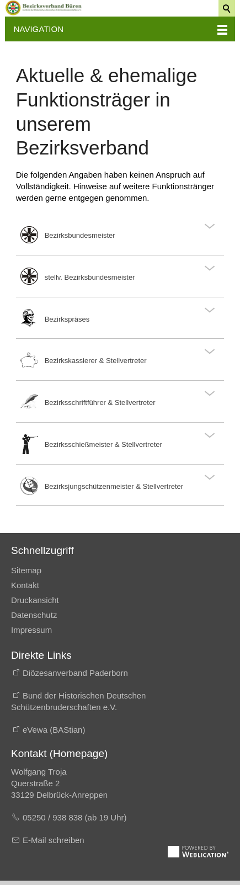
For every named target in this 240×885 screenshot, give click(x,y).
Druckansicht (35, 600)
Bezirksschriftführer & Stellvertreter (100, 402)
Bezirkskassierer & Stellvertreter (96, 360)
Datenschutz (34, 615)
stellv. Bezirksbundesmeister (90, 277)
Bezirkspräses (67, 319)
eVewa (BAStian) (54, 729)
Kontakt (25, 585)
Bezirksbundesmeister (80, 235)
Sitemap (26, 570)
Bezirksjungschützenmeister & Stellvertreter (114, 486)
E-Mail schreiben (53, 840)
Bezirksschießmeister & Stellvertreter (103, 444)
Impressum (31, 630)
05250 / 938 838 (54, 817)
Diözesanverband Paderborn (75, 673)
